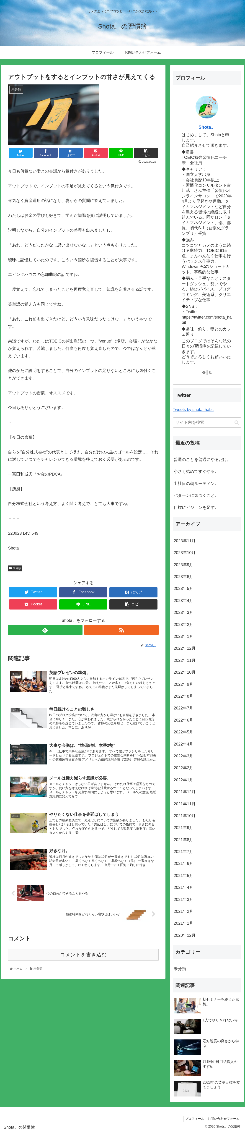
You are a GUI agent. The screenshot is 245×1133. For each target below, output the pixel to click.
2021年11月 (185, 804)
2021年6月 (183, 863)
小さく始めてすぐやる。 (196, 471)
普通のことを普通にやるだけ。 (202, 459)
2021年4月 (183, 887)
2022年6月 (183, 720)
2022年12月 (185, 648)
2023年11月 (185, 541)
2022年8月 (183, 696)
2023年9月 (183, 565)
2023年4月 (183, 600)
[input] (207, 422)
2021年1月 (183, 923)
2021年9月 (183, 827)
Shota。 (207, 127)
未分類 (15, 568)
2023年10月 (185, 552)
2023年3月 (183, 612)
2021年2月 (183, 911)
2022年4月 (183, 744)
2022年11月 (185, 660)
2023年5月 (183, 588)
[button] (237, 422)
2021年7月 (183, 851)
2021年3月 (183, 899)
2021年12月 (185, 792)
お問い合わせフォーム (223, 1118)
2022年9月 (183, 684)
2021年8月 (183, 839)
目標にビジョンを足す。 (196, 507)
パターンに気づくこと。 (196, 495)
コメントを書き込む (83, 958)
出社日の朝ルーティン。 (196, 483)
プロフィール (192, 1118)
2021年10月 (185, 816)
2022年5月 (183, 732)
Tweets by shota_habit (193, 409)
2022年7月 (183, 708)
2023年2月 (183, 624)
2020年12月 (185, 935)
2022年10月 (185, 672)
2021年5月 (183, 875)
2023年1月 (183, 636)
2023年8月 (183, 576)
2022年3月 (183, 756)
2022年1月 (183, 780)
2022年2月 (183, 768)
